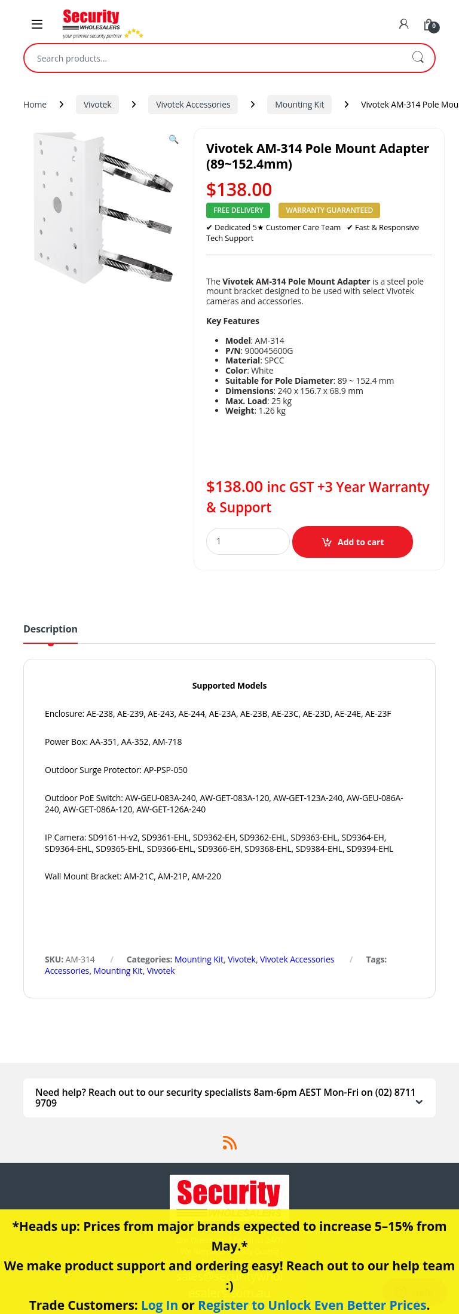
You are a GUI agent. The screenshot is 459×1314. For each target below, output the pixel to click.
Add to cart (361, 542)
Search (417, 58)
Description (50, 629)
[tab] (50, 633)
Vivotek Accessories (193, 104)
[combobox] (213, 58)
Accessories (67, 970)
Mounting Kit (299, 104)
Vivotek (98, 104)
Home (35, 104)
